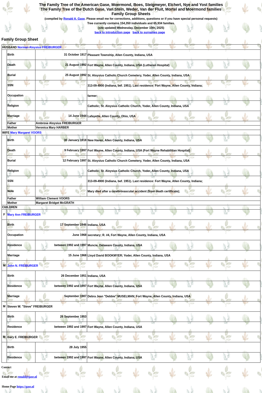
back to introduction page (112, 32)
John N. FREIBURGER (22, 265)
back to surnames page (149, 32)
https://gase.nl (25, 386)
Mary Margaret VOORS (25, 132)
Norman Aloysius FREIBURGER (39, 47)
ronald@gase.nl (27, 376)
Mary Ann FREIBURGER (24, 214)
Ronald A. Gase (74, 18)
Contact (6, 367)
